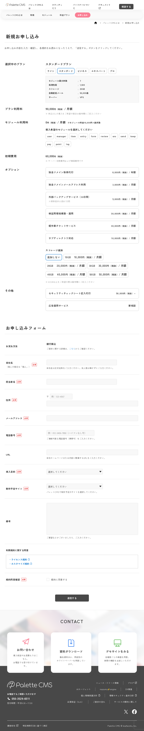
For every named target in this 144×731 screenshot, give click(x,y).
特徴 (32, 15)
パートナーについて (85, 4)
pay (49, 144)
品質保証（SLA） (75, 701)
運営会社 (12, 725)
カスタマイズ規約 (21, 563)
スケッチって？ (62, 4)
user (49, 136)
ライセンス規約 (20, 559)
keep (133, 136)
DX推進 (128, 689)
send (123, 136)
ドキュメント (109, 4)
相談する (131, 5)
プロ (112, 71)
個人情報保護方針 (90, 695)
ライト (50, 71)
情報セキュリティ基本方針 (123, 695)
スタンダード (66, 71)
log (67, 144)
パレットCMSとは (40, 4)
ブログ (132, 682)
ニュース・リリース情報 (107, 682)
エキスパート (98, 71)
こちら (72, 348)
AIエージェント (83, 689)
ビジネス (82, 71)
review (104, 136)
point (59, 144)
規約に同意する (59, 579)
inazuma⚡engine (108, 689)
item (73, 136)
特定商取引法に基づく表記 (35, 725)
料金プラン (65, 15)
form (93, 136)
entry (83, 136)
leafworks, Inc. (130, 725)
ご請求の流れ (99, 701)
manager (61, 136)
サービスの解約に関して (125, 701)
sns (114, 136)
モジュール (47, 15)
